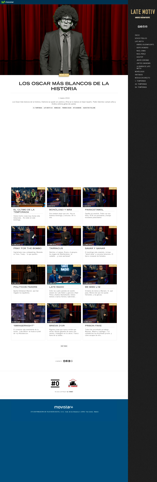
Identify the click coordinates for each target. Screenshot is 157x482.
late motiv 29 (48, 108)
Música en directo (142, 78)
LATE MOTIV (139, 41)
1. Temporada (140, 81)
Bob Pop (140, 57)
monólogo (57, 108)
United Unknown (143, 63)
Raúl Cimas (141, 51)
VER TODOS (64, 346)
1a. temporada (37, 108)
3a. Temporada (141, 87)
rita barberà (77, 108)
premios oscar (66, 108)
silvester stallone (89, 108)
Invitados (139, 75)
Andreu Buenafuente (145, 45)
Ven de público (141, 38)
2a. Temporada (141, 84)
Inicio (137, 35)
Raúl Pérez (141, 54)
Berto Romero (142, 48)
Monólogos (139, 72)
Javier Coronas (143, 60)
